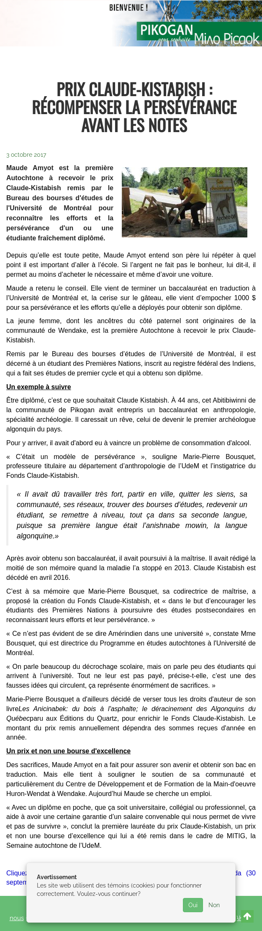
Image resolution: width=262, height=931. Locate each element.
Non (214, 905)
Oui (193, 905)
